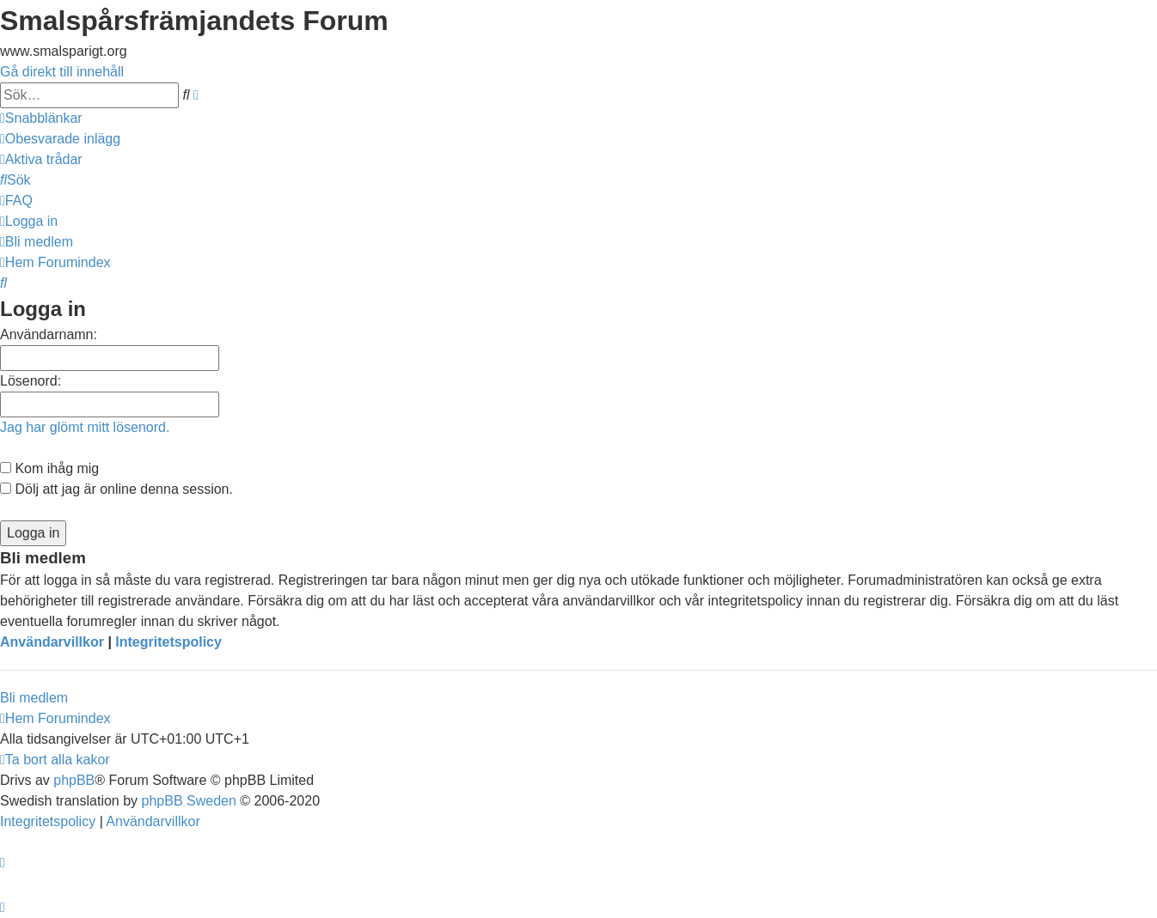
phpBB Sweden (189, 800)
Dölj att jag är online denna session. (116, 489)
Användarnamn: (48, 334)
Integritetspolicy (168, 642)
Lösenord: (30, 381)
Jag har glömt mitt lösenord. (84, 427)
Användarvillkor (52, 642)
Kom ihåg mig (49, 468)
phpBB (74, 780)
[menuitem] (60, 138)
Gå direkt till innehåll (62, 71)
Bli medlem (34, 697)
